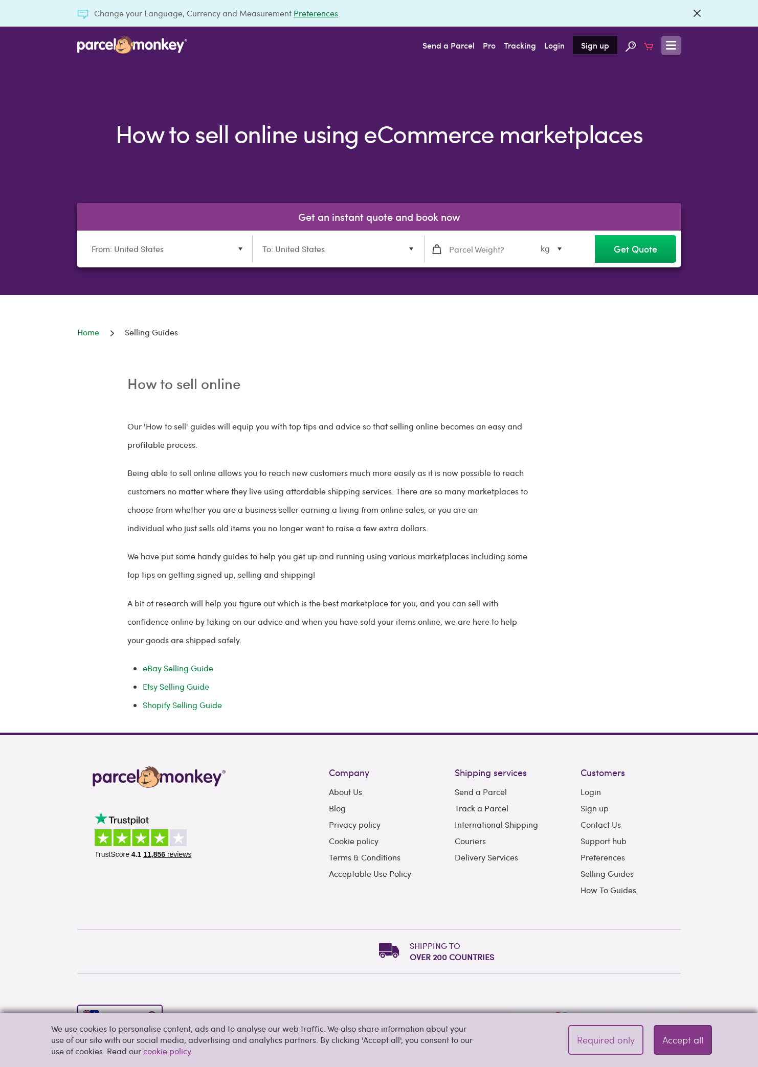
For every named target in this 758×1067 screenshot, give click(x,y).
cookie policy (167, 1051)
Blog (337, 808)
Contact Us (601, 824)
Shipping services (491, 772)
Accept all (682, 1039)
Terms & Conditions (364, 857)
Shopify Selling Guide (182, 704)
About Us (345, 791)
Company (349, 772)
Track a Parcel (481, 808)
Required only (606, 1039)
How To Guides (608, 889)
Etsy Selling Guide (176, 686)
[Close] (697, 13)
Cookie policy (353, 840)
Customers (603, 772)
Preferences (316, 13)
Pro (489, 45)
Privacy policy (355, 824)
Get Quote (635, 248)
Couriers (470, 840)
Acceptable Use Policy (370, 873)
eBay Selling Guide (178, 668)
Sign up (595, 45)
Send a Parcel (448, 45)
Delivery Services (486, 857)
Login (554, 45)
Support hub (604, 840)
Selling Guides (607, 873)
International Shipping (496, 824)
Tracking (520, 45)
